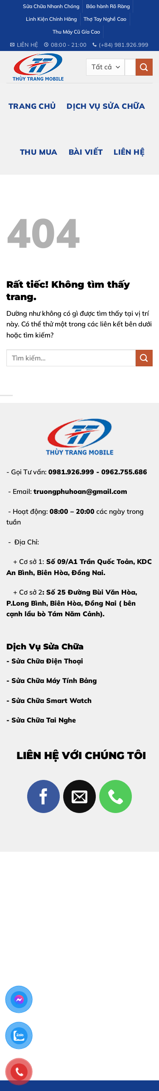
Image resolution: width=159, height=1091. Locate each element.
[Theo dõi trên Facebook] (43, 796)
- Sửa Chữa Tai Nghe (41, 720)
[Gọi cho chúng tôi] (115, 796)
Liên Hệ (129, 151)
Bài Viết (86, 151)
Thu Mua (38, 151)
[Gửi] (144, 67)
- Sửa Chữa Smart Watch (49, 700)
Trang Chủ (32, 106)
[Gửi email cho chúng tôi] (79, 796)
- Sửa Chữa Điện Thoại (44, 661)
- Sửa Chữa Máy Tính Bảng (51, 680)
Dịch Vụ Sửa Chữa (106, 106)
